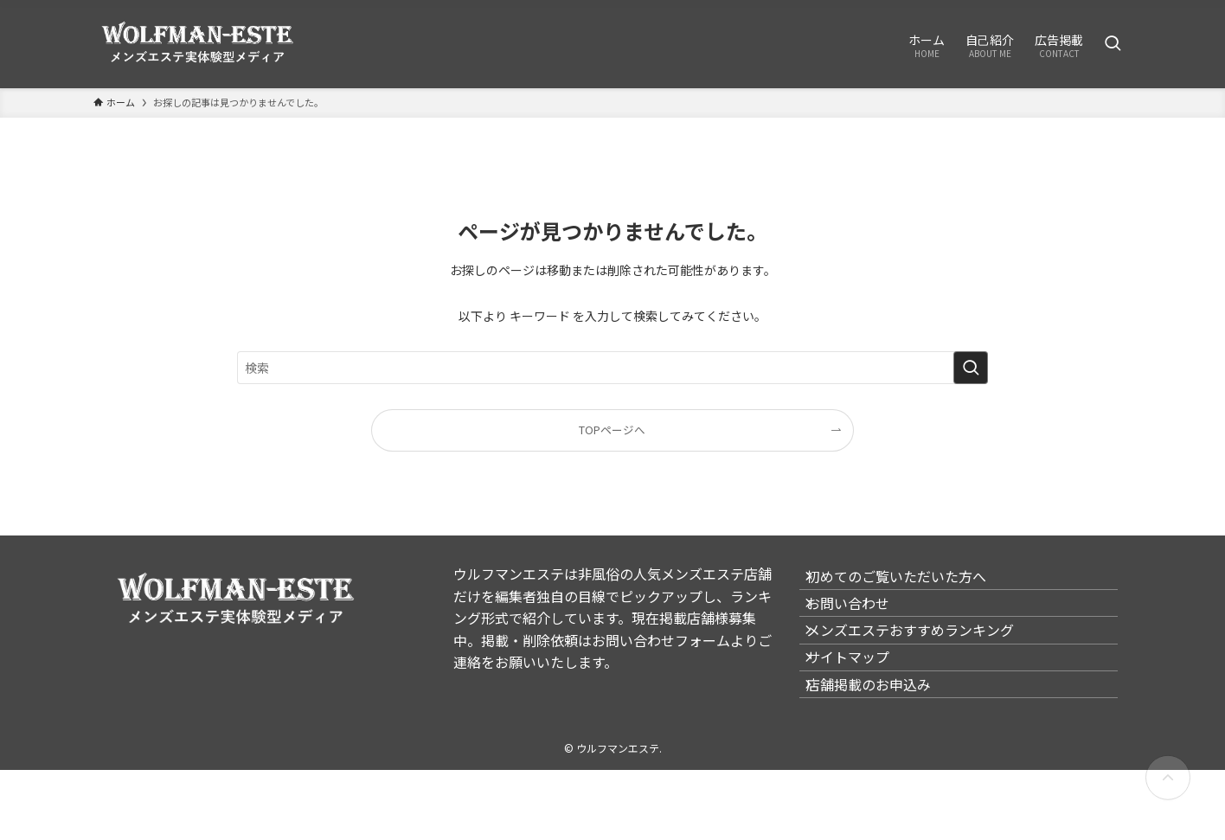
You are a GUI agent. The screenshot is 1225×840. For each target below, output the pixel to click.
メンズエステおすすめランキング (924, 665)
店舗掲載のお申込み (882, 747)
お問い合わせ (861, 623)
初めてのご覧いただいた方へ (910, 583)
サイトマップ (861, 706)
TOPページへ (612, 429)
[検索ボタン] (1113, 44)
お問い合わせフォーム (661, 640)
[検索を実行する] (970, 367)
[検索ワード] (612, 367)
